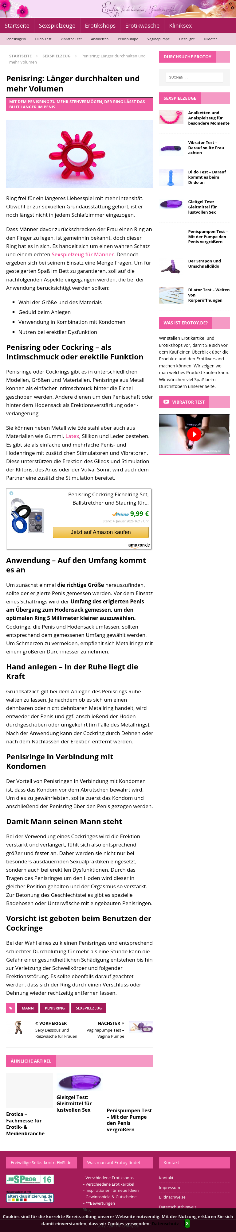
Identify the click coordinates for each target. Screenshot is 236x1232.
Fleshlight (187, 39)
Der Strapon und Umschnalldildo (204, 263)
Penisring (55, 1008)
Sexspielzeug (89, 1008)
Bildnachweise (172, 1197)
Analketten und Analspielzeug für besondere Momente (208, 118)
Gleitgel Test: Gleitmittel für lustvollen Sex (74, 1104)
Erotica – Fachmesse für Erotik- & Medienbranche (25, 1124)
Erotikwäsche (142, 25)
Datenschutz (165, 1223)
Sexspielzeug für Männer (83, 254)
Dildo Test (43, 39)
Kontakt (166, 1177)
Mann (28, 1008)
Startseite (17, 25)
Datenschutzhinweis (177, 1207)
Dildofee (211, 39)
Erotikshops (100, 25)
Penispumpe (128, 39)
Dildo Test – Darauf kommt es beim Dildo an (207, 177)
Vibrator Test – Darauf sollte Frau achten (206, 148)
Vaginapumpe (159, 39)
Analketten (99, 39)
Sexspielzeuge (57, 25)
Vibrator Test (71, 39)
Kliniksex (180, 25)
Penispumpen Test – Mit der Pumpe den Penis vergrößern (129, 1120)
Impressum (169, 1187)
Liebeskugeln (15, 39)
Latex (72, 436)
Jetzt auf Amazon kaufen (101, 532)
